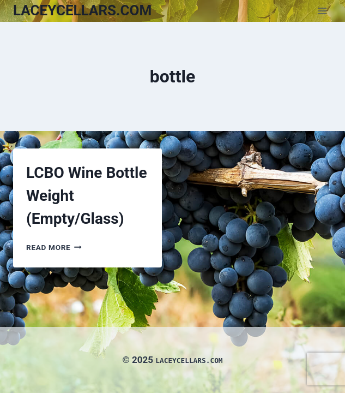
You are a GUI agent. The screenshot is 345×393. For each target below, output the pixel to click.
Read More (54, 247)
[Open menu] (322, 10)
